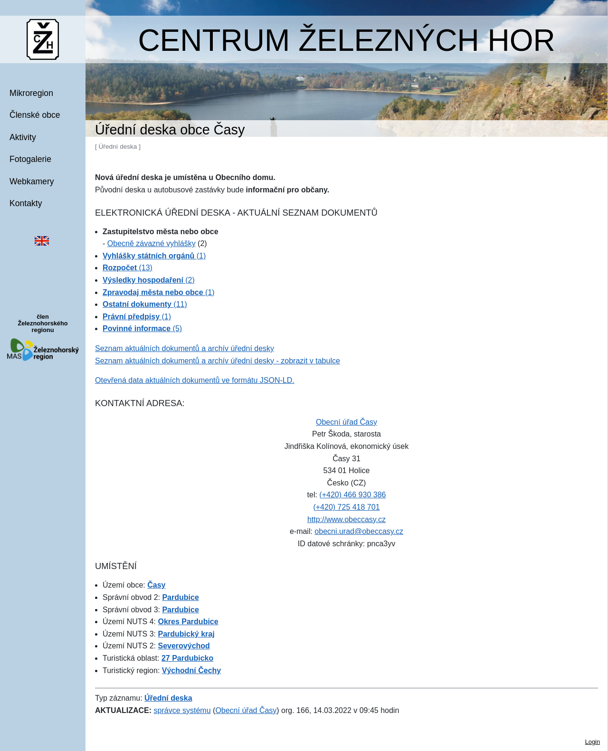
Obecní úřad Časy (346, 422)
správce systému (182, 710)
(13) (127, 268)
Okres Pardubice (188, 622)
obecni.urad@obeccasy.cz (358, 531)
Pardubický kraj (186, 634)
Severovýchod (183, 646)
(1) (154, 256)
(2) (149, 280)
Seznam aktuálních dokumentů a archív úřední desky (184, 348)
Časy (156, 585)
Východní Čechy (191, 670)
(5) (142, 328)
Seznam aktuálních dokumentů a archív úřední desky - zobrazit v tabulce (217, 361)
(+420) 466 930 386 (352, 495)
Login (592, 741)
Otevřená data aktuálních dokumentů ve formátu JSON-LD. (194, 380)
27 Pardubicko (187, 658)
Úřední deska (168, 698)
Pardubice (180, 597)
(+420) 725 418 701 (346, 507)
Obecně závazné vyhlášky (151, 243)
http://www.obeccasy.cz (346, 519)
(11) (145, 304)
